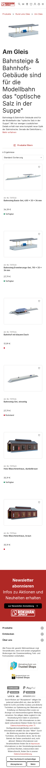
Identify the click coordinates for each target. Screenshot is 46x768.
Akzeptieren (16, 764)
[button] (9, 132)
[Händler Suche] (27, 4)
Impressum (35, 744)
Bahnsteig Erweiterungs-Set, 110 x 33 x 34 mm (23, 268)
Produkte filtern (23, 145)
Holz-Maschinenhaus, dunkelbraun (21, 468)
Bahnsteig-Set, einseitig (15, 401)
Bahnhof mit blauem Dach (16, 334)
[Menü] (43, 4)
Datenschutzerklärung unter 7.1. (23, 725)
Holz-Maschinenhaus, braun (17, 536)
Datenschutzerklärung (23, 754)
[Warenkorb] (39, 4)
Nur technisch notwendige (23, 759)
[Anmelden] (35, 4)
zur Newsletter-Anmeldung (23, 605)
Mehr (33, 764)
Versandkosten (8, 651)
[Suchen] (19, 4)
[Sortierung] (23, 157)
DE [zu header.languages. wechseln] (23, 4)
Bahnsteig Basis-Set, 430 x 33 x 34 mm (23, 200)
